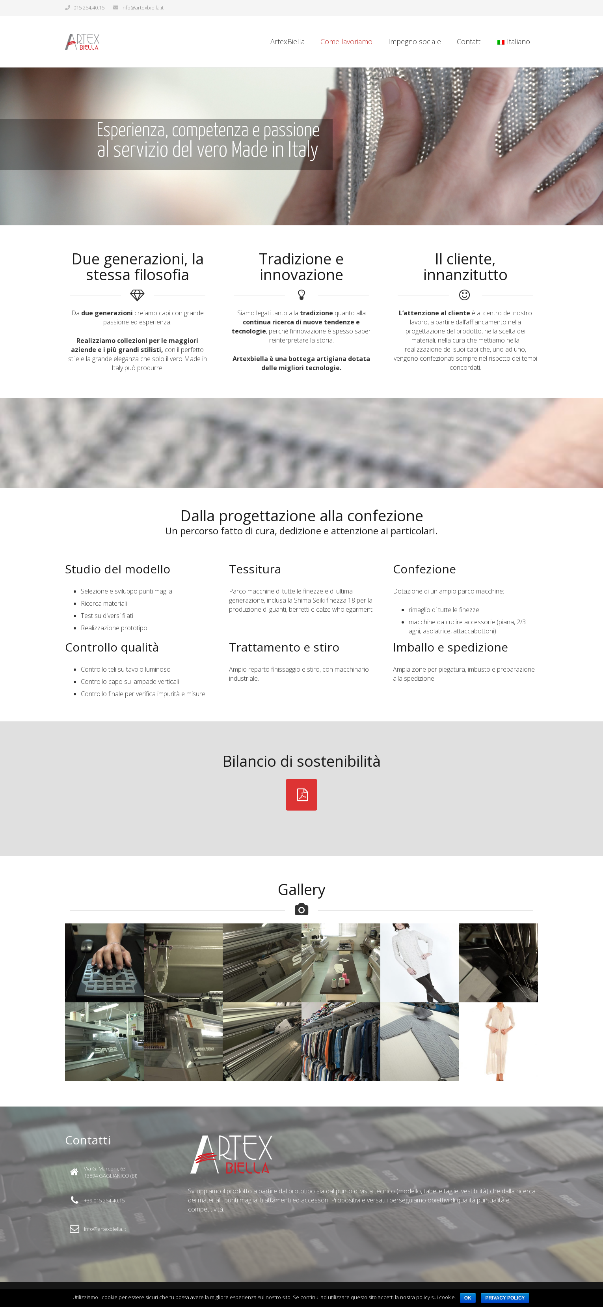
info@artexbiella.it (142, 7)
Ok (467, 1298)
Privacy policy (505, 1298)
